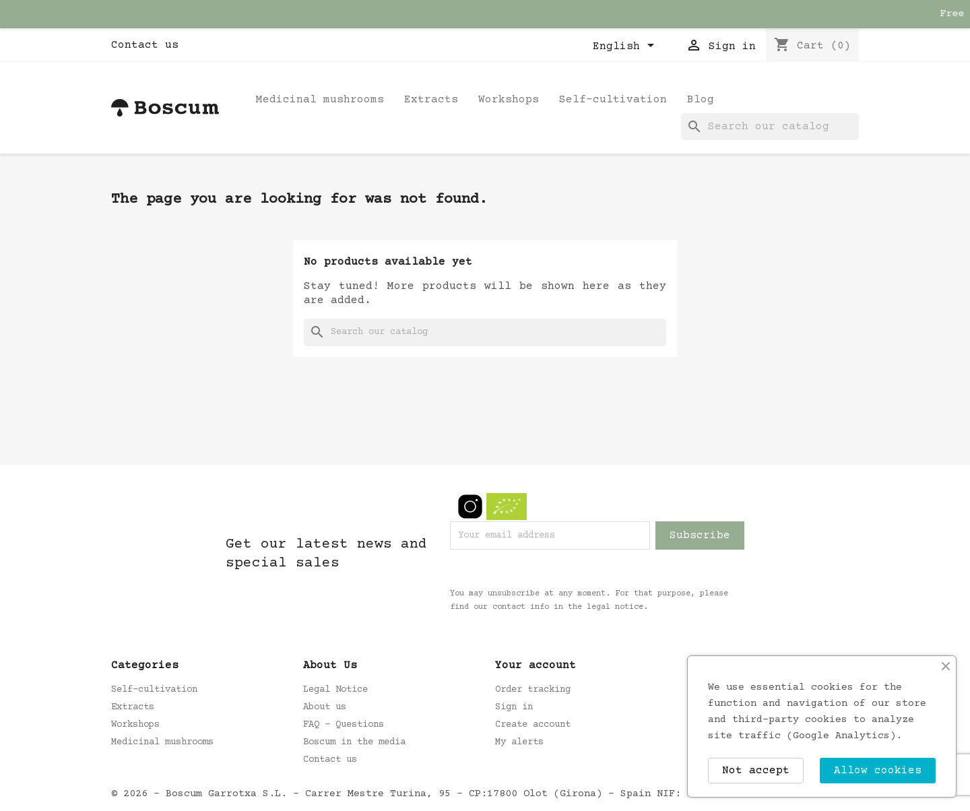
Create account (533, 724)
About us (324, 707)
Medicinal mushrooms (320, 100)
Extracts (431, 100)
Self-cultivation (613, 100)
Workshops (508, 100)
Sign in (514, 707)
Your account (535, 665)
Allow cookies (878, 771)
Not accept (755, 771)
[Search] (770, 126)
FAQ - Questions (343, 724)
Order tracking (533, 689)
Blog (700, 100)
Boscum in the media (354, 742)
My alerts (519, 742)
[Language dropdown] (626, 46)
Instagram (470, 506)
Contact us (145, 45)
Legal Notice (335, 689)
